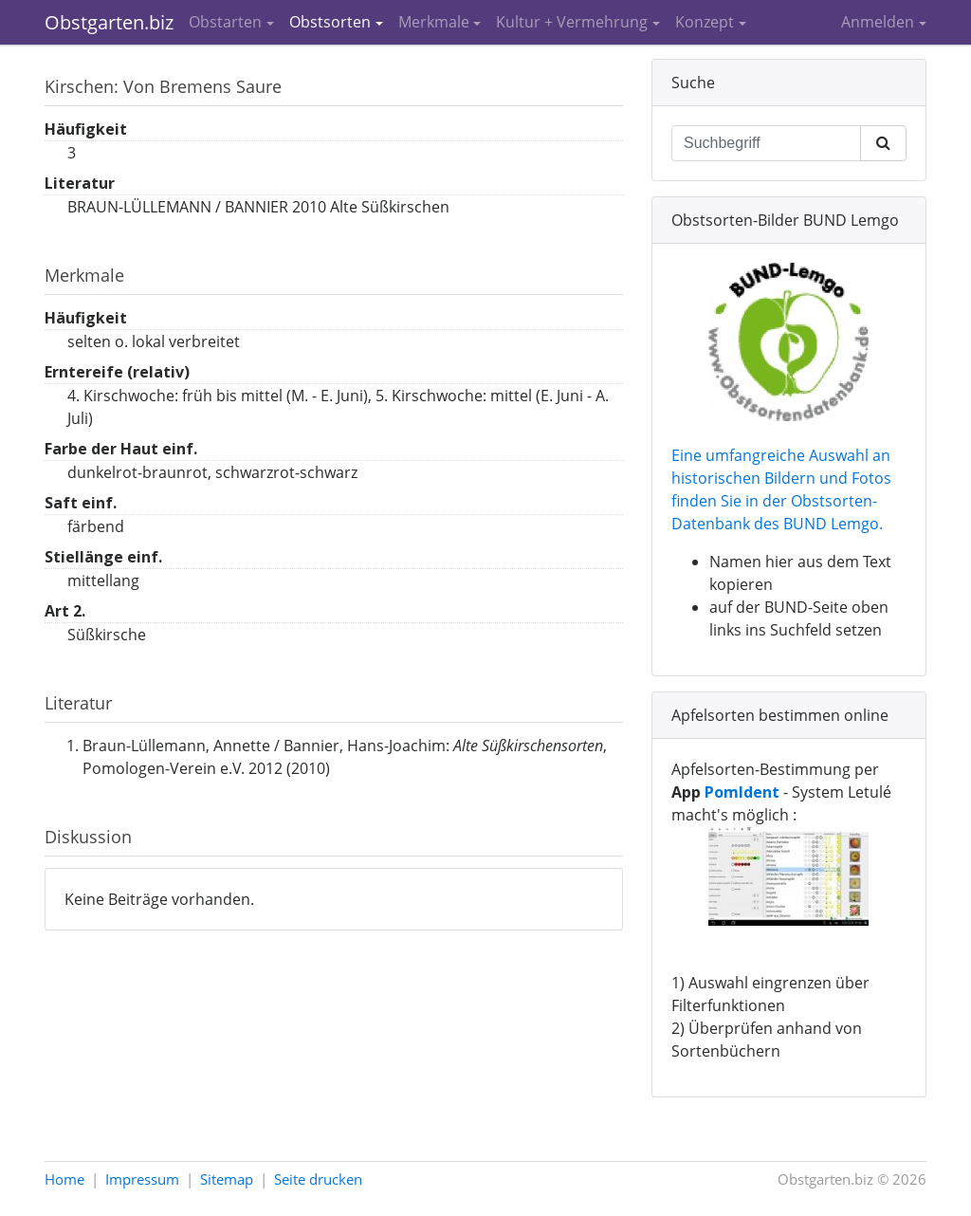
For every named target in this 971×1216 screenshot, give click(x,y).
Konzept (704, 21)
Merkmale (433, 21)
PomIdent (742, 792)
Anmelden (877, 21)
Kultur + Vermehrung (572, 21)
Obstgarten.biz (109, 22)
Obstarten (225, 21)
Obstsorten (330, 21)
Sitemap (226, 1179)
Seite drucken (318, 1179)
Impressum (142, 1179)
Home (64, 1179)
